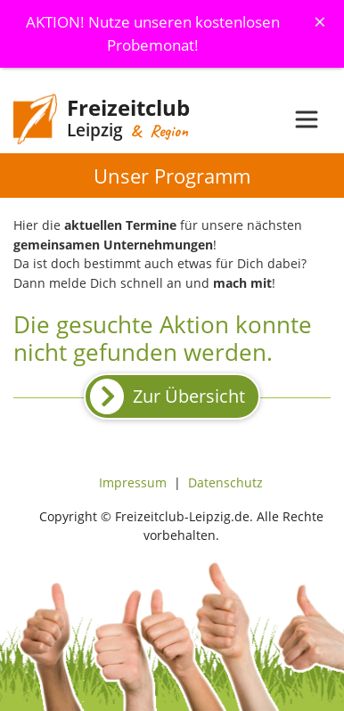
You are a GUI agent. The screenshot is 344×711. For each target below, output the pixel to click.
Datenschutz (225, 482)
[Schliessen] (320, 21)
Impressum (133, 482)
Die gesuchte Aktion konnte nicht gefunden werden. (162, 338)
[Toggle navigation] (307, 119)
